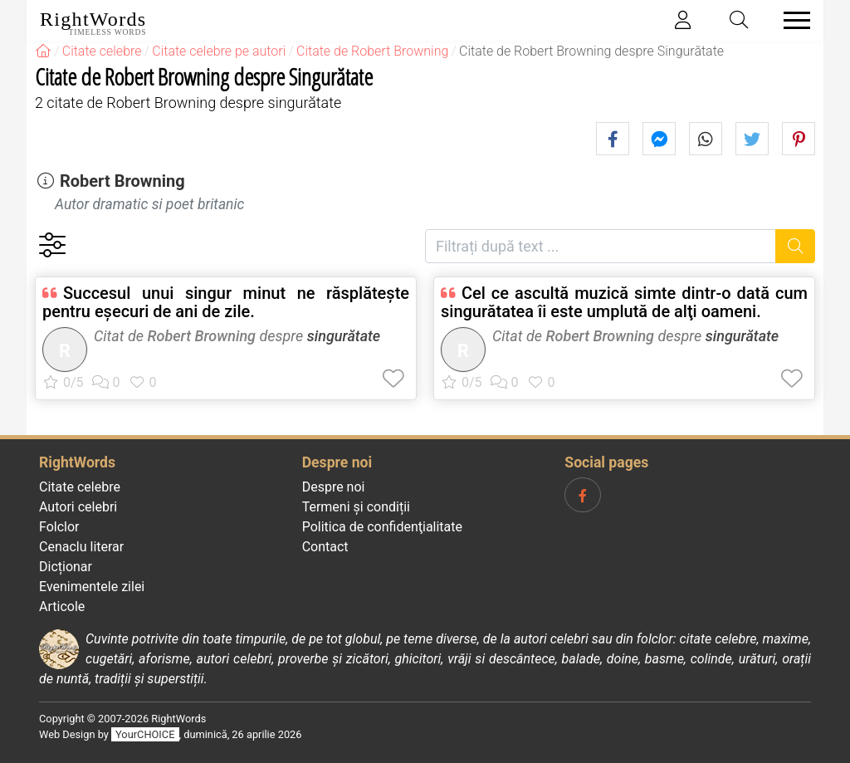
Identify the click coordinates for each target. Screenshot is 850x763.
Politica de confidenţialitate (382, 527)
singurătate (343, 336)
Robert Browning (122, 181)
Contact (325, 547)
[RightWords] (43, 51)
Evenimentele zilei (91, 586)
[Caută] (795, 246)
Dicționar (65, 567)
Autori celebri (78, 507)
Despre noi (333, 487)
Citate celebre (79, 487)
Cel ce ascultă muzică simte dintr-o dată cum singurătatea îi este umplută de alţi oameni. (624, 302)
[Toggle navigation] (792, 20)
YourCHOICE (144, 734)
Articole (62, 606)
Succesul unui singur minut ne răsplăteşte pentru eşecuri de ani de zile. (225, 302)
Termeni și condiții (356, 507)
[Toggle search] (739, 20)
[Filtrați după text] (600, 246)
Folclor (59, 527)
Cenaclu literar (81, 547)
